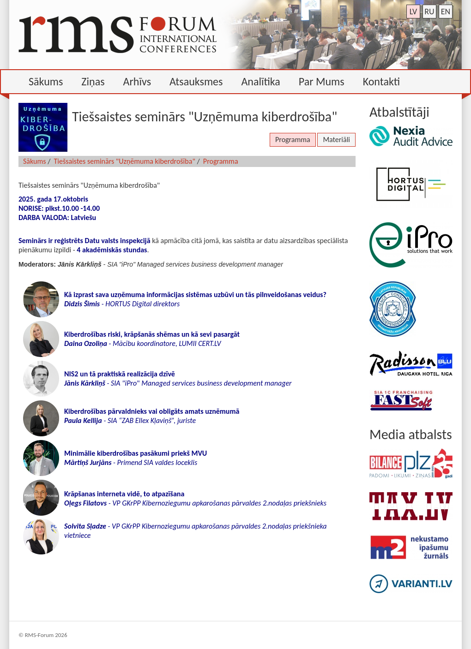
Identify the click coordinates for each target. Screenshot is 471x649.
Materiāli (336, 139)
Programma (292, 139)
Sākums (34, 161)
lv (413, 11)
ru (429, 11)
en (445, 11)
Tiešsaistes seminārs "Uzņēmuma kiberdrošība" (124, 161)
